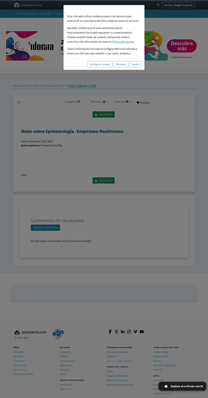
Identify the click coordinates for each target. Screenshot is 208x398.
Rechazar (121, 64)
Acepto (136, 64)
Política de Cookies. (122, 41)
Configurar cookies (99, 64)
